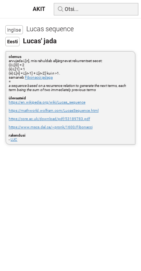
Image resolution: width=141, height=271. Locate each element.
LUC (14, 139)
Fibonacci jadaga (39, 77)
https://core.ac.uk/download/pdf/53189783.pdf (49, 119)
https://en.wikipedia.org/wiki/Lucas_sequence (47, 102)
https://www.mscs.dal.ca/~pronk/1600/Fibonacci (50, 127)
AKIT (39, 9)
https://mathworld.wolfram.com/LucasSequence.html (54, 110)
